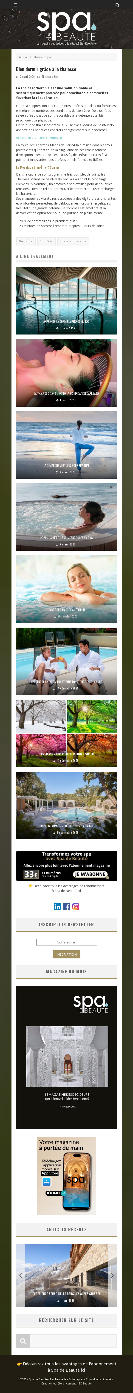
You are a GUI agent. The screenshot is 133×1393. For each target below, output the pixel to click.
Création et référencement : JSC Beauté (66, 1383)
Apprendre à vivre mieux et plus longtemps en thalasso (66, 681)
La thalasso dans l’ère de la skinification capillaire (66, 393)
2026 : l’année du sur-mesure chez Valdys (66, 537)
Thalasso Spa (50, 76)
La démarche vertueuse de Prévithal (66, 465)
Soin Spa (46, 241)
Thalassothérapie (73, 241)
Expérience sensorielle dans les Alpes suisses (67, 1293)
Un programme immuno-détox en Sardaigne (66, 826)
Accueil (23, 57)
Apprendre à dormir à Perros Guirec (66, 321)
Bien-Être (26, 241)
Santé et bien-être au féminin (66, 609)
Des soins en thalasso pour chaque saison (67, 754)
